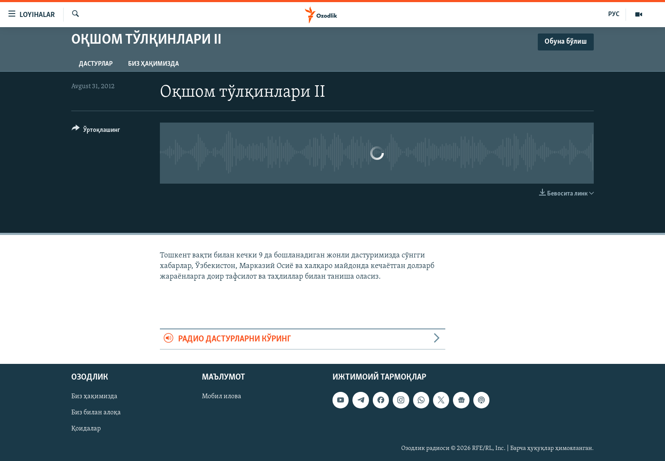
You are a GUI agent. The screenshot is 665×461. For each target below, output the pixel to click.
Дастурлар (96, 64)
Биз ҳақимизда (153, 64)
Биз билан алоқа (96, 412)
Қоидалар (86, 428)
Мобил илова (221, 396)
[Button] (96, 131)
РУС (614, 14)
